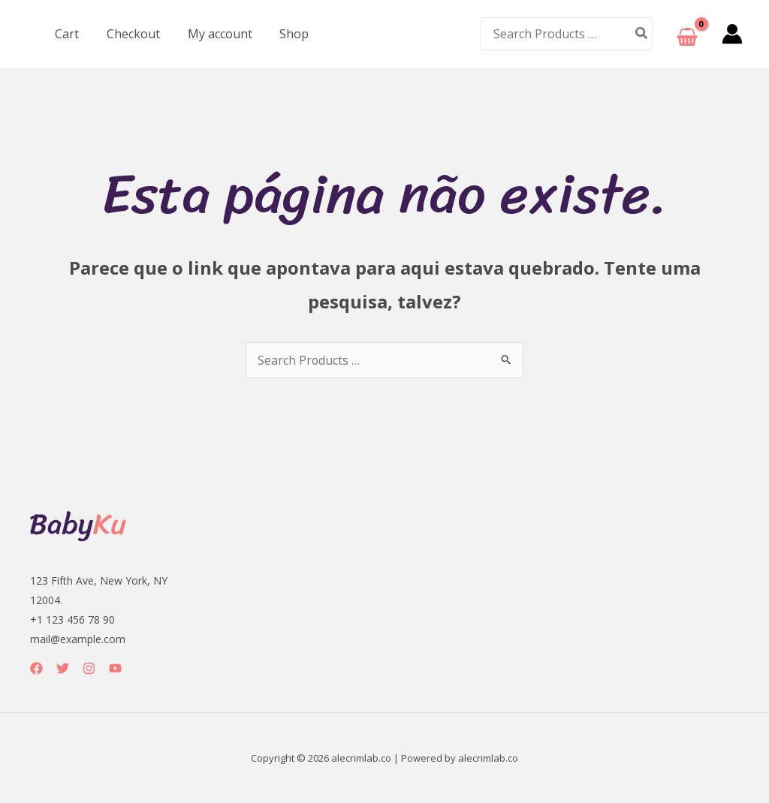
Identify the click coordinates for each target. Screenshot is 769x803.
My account (211, 34)
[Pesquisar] (642, 33)
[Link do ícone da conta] (732, 33)
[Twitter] (62, 668)
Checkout (128, 34)
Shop (282, 34)
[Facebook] (36, 668)
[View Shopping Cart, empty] (687, 34)
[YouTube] (115, 668)
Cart (65, 34)
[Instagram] (89, 668)
